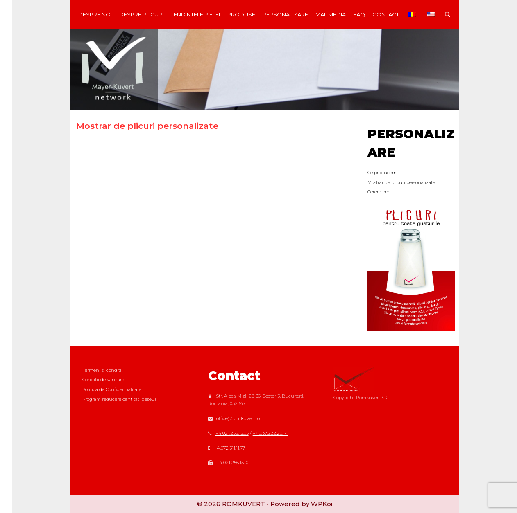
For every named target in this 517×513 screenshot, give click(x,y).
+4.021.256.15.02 (233, 463)
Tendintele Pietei (195, 14)
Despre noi (95, 14)
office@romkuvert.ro (238, 418)
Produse (241, 14)
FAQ (359, 14)
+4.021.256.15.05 (232, 433)
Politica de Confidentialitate (111, 389)
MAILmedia (330, 14)
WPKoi (321, 504)
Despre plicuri (141, 14)
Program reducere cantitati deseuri (120, 399)
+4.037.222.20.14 (270, 433)
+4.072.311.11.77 (229, 448)
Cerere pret (379, 192)
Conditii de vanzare (103, 379)
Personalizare (285, 14)
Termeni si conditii (102, 370)
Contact (385, 14)
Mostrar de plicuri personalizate (401, 182)
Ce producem (382, 173)
